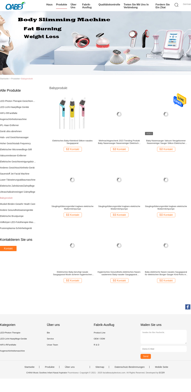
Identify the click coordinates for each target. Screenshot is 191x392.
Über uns (73, 6)
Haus (49, 4)
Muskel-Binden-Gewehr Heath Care (17, 204)
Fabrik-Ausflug (87, 6)
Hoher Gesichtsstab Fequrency (15, 143)
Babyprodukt (27, 78)
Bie (48, 332)
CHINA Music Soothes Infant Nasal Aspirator (46, 372)
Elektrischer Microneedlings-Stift (16, 149)
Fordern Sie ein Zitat (163, 6)
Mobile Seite (161, 367)
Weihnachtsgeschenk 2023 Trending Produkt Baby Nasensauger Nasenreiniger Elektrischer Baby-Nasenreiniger (119, 142)
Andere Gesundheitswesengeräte (16, 210)
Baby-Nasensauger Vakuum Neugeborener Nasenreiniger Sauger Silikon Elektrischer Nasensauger (166, 142)
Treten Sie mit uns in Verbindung (136, 6)
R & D (96, 345)
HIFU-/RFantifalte (8, 113)
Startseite (29, 367)
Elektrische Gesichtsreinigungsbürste (18, 161)
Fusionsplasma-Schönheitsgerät (16, 228)
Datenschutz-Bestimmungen (130, 367)
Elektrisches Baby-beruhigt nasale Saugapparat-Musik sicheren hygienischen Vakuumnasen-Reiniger (72, 273)
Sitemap (100, 367)
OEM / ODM (99, 339)
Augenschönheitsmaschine (13, 119)
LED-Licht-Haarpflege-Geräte (14, 107)
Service (50, 339)
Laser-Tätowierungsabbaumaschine (17, 179)
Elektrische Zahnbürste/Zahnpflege (17, 186)
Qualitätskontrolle (109, 4)
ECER (162, 372)
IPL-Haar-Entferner (9, 125)
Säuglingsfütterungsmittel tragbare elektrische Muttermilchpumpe (73, 207)
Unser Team (52, 345)
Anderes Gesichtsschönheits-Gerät (17, 167)
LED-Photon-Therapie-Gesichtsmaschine (18, 101)
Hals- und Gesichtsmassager (14, 137)
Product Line (99, 332)
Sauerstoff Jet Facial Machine (14, 173)
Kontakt (8, 248)
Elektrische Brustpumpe (12, 216)
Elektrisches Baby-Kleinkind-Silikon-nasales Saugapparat (72, 141)
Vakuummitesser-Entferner (13, 155)
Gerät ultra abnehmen (11, 131)
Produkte (61, 4)
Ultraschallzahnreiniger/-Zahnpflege (17, 192)
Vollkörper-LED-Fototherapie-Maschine (18, 222)
